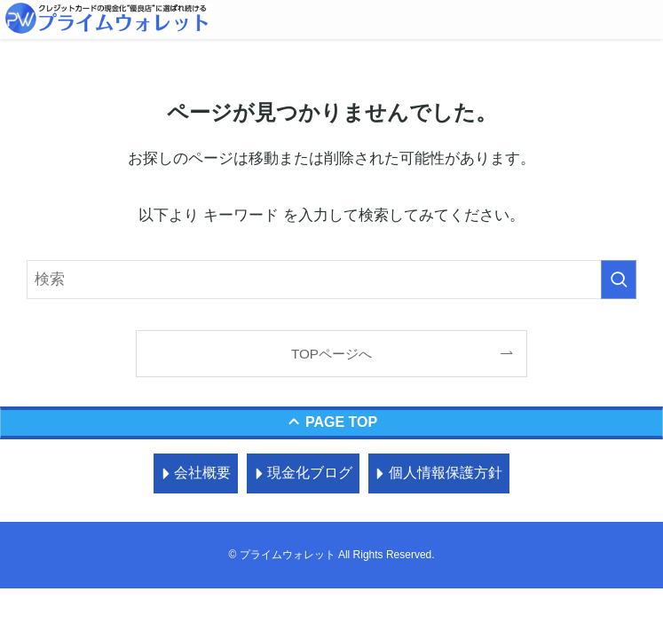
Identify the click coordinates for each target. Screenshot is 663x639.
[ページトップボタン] (331, 422)
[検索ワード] (331, 279)
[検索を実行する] (618, 279)
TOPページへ (331, 353)
